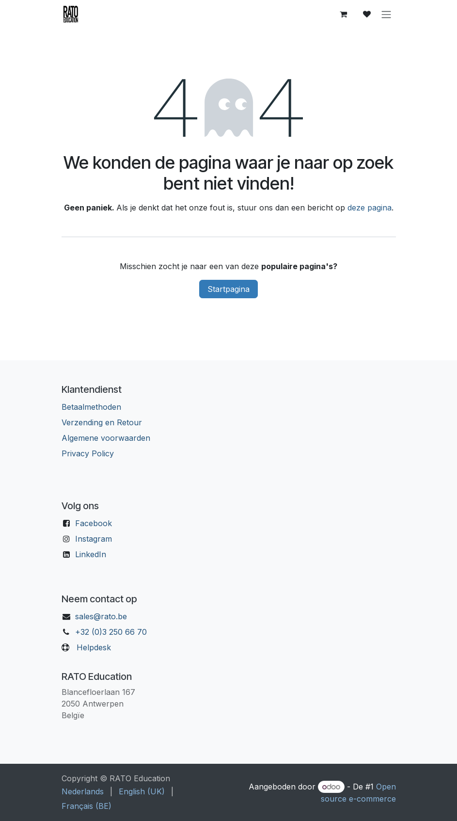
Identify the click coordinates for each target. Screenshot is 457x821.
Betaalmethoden (91, 407)
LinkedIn (90, 554)
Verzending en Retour (102, 422)
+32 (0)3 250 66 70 (111, 632)
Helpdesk (94, 647)
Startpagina (228, 289)
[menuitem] (83, 791)
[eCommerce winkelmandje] (343, 14)
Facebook (93, 523)
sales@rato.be (101, 616)
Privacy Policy (88, 453)
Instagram (93, 539)
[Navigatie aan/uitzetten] (386, 14)
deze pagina (369, 207)
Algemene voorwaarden (106, 438)
